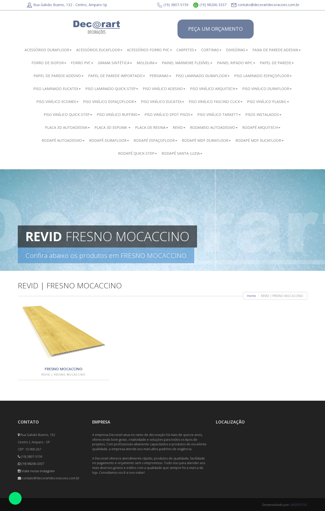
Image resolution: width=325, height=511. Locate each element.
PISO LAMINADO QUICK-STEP (111, 88)
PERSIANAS (160, 75)
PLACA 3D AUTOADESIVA (67, 127)
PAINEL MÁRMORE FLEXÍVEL (187, 62)
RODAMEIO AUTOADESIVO (214, 127)
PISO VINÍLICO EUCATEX (162, 101)
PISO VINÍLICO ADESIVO (164, 88)
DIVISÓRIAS (237, 49)
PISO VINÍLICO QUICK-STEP (68, 114)
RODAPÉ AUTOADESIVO (63, 140)
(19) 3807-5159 (172, 4)
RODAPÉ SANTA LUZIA (181, 153)
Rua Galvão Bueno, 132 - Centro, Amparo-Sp (67, 4)
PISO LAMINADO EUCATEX (57, 88)
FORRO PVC (82, 62)
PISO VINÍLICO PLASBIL (268, 101)
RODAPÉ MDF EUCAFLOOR (259, 140)
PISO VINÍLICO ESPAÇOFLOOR (109, 101)
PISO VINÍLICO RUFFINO (118, 114)
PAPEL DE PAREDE (277, 62)
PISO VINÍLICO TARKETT (219, 114)
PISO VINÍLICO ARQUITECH (214, 88)
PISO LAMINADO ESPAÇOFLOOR (263, 75)
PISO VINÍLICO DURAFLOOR (267, 88)
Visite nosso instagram (36, 471)
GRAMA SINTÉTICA (115, 62)
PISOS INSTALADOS (263, 114)
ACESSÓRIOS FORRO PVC (149, 49)
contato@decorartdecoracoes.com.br (265, 4)
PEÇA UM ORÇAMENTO (215, 28)
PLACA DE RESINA (151, 127)
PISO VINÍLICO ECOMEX (57, 101)
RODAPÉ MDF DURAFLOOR (206, 140)
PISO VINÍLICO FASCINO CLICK (215, 101)
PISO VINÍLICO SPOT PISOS (168, 114)
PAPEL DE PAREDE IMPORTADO (116, 75)
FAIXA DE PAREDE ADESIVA (276, 49)
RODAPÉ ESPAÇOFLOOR (155, 140)
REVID (179, 127)
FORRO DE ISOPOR (48, 62)
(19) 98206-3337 (209, 4)
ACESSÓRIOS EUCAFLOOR (99, 49)
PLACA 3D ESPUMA (112, 127)
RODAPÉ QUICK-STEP (137, 153)
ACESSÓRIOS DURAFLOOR (48, 49)
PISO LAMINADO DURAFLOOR (203, 75)
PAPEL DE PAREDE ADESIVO (59, 75)
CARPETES (186, 49)
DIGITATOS (298, 504)
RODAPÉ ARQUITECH (261, 127)
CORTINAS (211, 49)
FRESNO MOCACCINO (64, 368)
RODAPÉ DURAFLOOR (109, 140)
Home (251, 296)
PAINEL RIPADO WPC (236, 62)
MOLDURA (147, 62)
